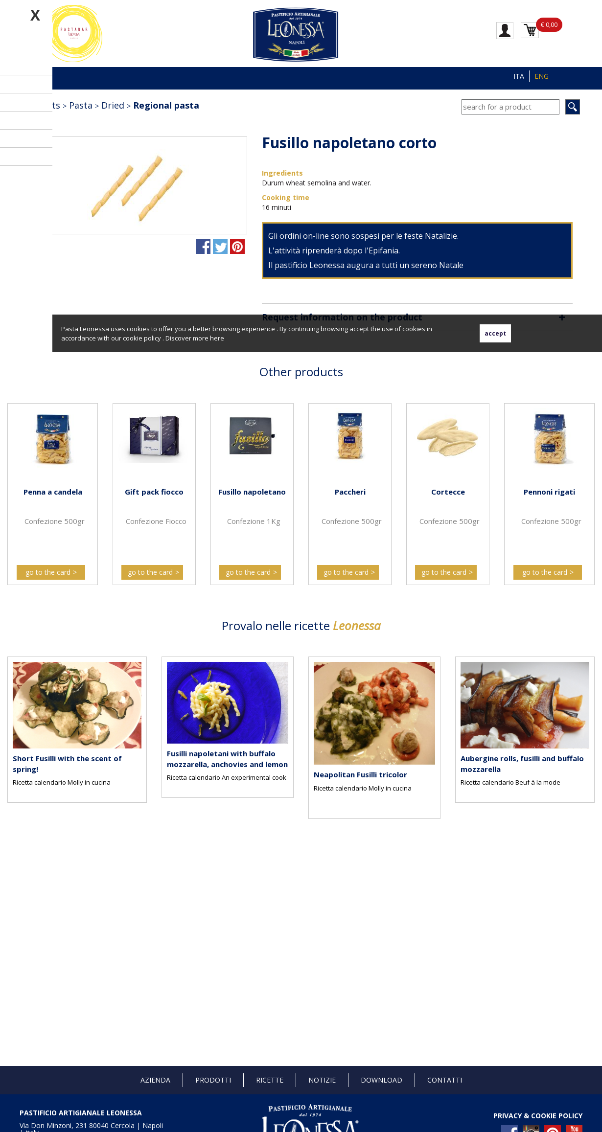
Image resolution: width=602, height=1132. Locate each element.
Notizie (322, 1080)
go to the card (47, 572)
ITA (518, 76)
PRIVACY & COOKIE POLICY (537, 1115)
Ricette (269, 1080)
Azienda (155, 1080)
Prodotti (213, 1080)
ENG (541, 76)
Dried (112, 105)
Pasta (81, 105)
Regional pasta (166, 105)
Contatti (444, 1080)
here (217, 338)
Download (381, 1080)
